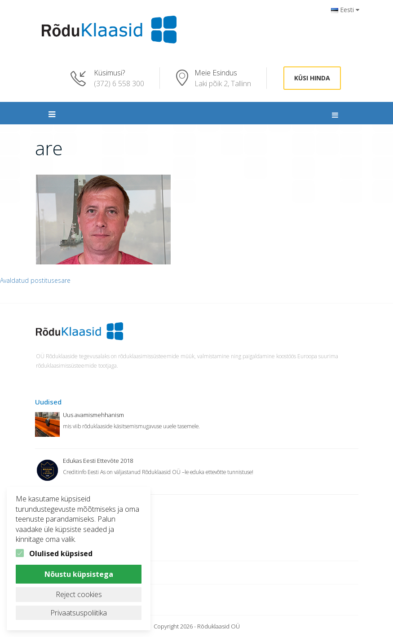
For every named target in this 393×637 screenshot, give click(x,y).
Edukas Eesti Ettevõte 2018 (98, 461)
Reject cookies (79, 594)
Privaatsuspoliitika (78, 613)
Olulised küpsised (61, 553)
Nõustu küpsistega (78, 574)
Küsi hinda (312, 78)
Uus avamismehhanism (93, 415)
